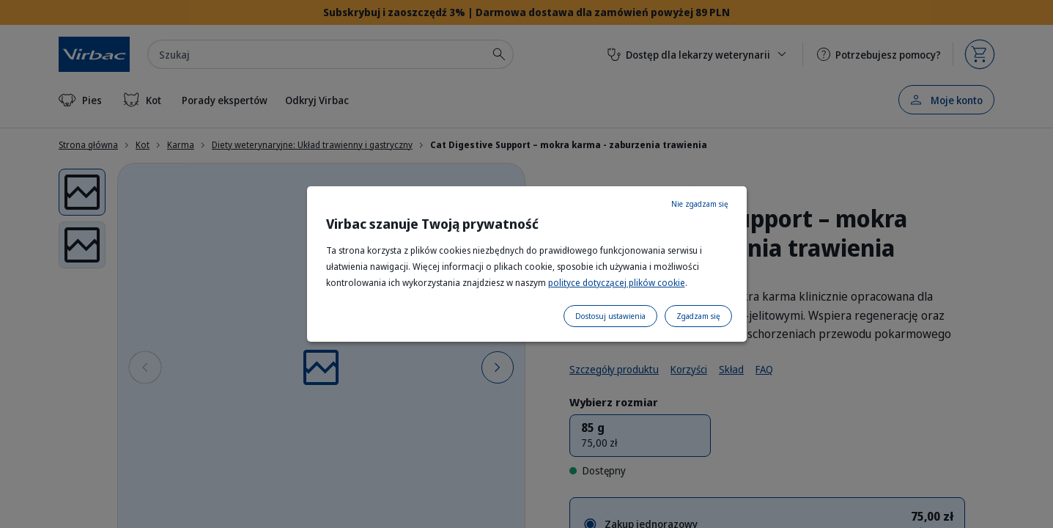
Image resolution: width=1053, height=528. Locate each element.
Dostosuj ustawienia (610, 316)
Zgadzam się (698, 316)
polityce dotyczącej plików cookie (616, 282)
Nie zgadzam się (699, 204)
